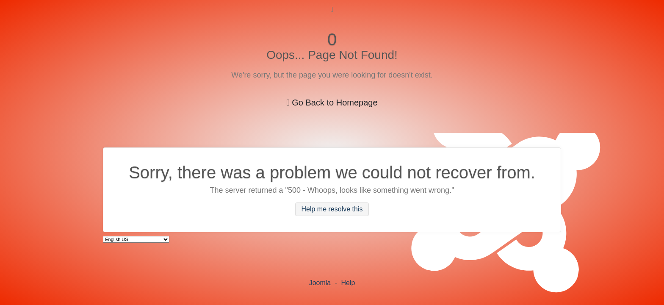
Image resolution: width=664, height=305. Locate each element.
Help (348, 282)
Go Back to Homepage (331, 102)
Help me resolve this (332, 209)
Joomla (320, 282)
